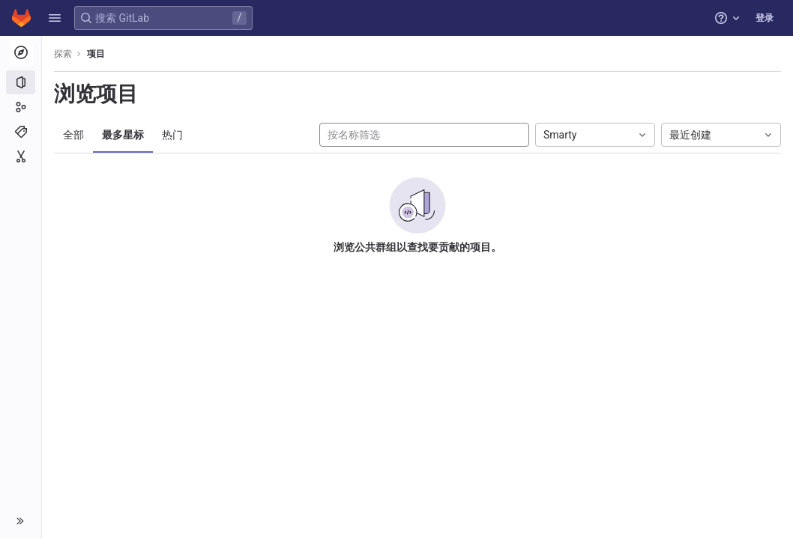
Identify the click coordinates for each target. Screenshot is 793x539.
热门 (172, 135)
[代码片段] (20, 156)
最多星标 (123, 135)
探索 (63, 54)
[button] (55, 18)
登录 (765, 18)
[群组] (20, 107)
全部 (73, 135)
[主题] (20, 132)
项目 (96, 54)
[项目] (20, 82)
